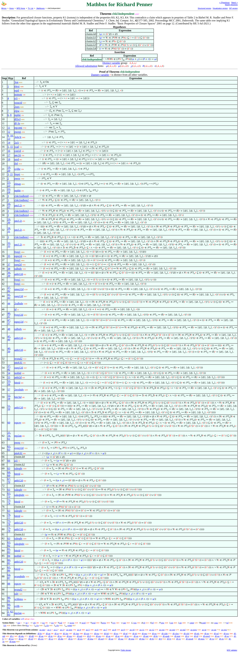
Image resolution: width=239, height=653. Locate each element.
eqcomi (18, 127)
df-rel (30, 639)
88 (8, 583)
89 (8, 604)
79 (8, 530)
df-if (89, 636)
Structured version (204, 8)
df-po (217, 636)
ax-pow (193, 629)
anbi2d (18, 377)
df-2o (221, 639)
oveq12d (19, 448)
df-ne (206, 633)
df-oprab (189, 639)
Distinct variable (111, 63)
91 (8, 600)
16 (8, 150)
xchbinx (18, 599)
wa (43, 622)
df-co (51, 639)
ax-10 (132, 629)
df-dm (60, 639)
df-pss (69, 636)
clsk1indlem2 (21, 200)
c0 (144, 622)
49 (8, 339)
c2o (47, 625)
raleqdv (18, 468)
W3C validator (232, 650)
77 (8, 517)
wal (60, 622)
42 (8, 290)
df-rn (70, 639)
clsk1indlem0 (21, 196)
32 (8, 243)
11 (8, 127)
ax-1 (49, 629)
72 (8, 500)
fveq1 (17, 252)
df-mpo (201, 639)
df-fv (169, 639)
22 (8, 189)
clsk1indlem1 (21, 237)
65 (8, 567)
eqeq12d (18, 321)
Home (11, 8)
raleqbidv (19, 495)
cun (124, 622)
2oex (17, 106)
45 (8, 336)
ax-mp (42, 629)
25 (8, 432)
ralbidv (18, 268)
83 (8, 552)
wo (52, 622)
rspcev (17, 422)
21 (11, 174)
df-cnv (41, 639)
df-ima (90, 639)
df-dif (31, 636)
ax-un (213, 629)
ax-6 (96, 629)
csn (171, 622)
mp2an (18, 435)
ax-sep (172, 629)
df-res (80, 639)
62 (11, 611)
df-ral (216, 633)
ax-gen (69, 629)
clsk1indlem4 (21, 215)
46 (8, 313)
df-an (48, 633)
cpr (180, 622)
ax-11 (141, 629)
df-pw (98, 636)
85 (8, 563)
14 (8, 142)
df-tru (96, 633)
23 (8, 182)
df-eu (154, 633)
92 (8, 607)
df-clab (164, 633)
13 (8, 138)
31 (8, 231)
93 (8, 614)
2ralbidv (18, 303)
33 (8, 246)
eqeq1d (18, 256)
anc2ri (17, 155)
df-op (136, 636)
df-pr (117, 636)
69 (8, 475)
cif (152, 622)
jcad (16, 146)
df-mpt (177, 636)
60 (8, 422)
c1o (37, 625)
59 (8, 409)
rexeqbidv (19, 576)
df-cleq (176, 633)
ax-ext (161, 629)
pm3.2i (18, 205)
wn (18, 622)
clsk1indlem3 (21, 211)
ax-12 (151, 629)
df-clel (186, 633)
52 (8, 395)
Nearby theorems (231, 5)
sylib (17, 606)
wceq (72, 622)
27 (8, 207)
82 (8, 545)
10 (11, 135)
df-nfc (196, 633)
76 (8, 514)
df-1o (211, 639)
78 (8, 524)
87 (8, 578)
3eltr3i (17, 137)
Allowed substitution (86, 66)
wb (34, 622)
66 (8, 460)
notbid (17, 373)
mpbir (17, 115)
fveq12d (18, 314)
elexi (17, 86)
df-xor (86, 633)
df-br (155, 636)
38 (8, 268)
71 (8, 527)
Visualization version (220, 8)
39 (8, 275)
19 (8, 167)
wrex (104, 622)
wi (26, 622)
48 (8, 329)
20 (8, 170)
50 (8, 351)
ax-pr (204, 629)
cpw (162, 622)
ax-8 (114, 629)
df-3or (65, 633)
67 (8, 479)
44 (8, 303)
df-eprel (206, 636)
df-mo (144, 633)
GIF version (233, 8)
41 (8, 294)
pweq (17, 442)
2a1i (16, 142)
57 (8, 389)
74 (8, 503)
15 (11, 146)
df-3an (76, 633)
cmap (69, 625)
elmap (17, 183)
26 (8, 204)
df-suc (121, 639)
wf (227, 622)
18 (8, 159)
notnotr (18, 94)
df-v (12, 636)
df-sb (134, 633)
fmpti (17, 174)
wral (93, 622)
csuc (216, 622)
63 (8, 446)
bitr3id (18, 397)
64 (8, 575)
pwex (17, 178)
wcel (83, 622)
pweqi (17, 131)
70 (8, 482)
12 (8, 131)
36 (8, 272)
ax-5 (88, 629)
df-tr (187, 636)
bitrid (17, 382)
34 (8, 435)
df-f (160, 639)
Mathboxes (40, 8)
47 (8, 320)
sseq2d (18, 264)
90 (8, 597)
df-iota (131, 639)
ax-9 (123, 629)
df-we (11, 639)
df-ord (101, 639)
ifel (16, 163)
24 (8, 192)
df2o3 (17, 119)
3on (16, 82)
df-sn (108, 636)
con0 (204, 622)
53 (8, 381)
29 (8, 219)
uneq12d (19, 289)
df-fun (142, 639)
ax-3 (62, 629)
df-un (41, 636)
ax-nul (183, 629)
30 (8, 222)
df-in (50, 636)
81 (8, 549)
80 (8, 560)
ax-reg (224, 629)
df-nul (79, 636)
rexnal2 (18, 358)
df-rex (226, 633)
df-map (12, 641)
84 (8, 555)
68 (8, 472)
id (15, 309)
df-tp (126, 636)
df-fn (152, 639)
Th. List (30, 8)
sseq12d (18, 296)
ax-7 (105, 629)
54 (8, 373)
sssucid (18, 102)
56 (8, 384)
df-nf (125, 633)
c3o (57, 625)
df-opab (166, 636)
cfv (4, 625)
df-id (196, 636)
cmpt (192, 622)
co (28, 625)
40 (8, 348)
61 (8, 438)
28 (8, 228)
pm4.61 (18, 362)
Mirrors (3, 8)
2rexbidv (19, 389)
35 (8, 256)
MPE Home (21, 8)
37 (8, 264)
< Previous (224, 2)
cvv (114, 622)
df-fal (106, 633)
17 (8, 155)
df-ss (59, 636)
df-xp (21, 639)
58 (8, 398)
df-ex (116, 633)
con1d (17, 150)
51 (8, 406)
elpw (17, 110)
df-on (111, 639)
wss (135, 622)
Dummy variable (100, 74)
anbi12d (18, 274)
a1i (16, 98)
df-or (56, 633)
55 (8, 377)
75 (8, 521)
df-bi (40, 633)
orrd (16, 159)
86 (8, 570)
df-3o (17, 123)
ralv (16, 593)
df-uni (146, 636)
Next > (234, 2)
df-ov (178, 639)
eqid (16, 90)
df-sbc (21, 636)
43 (8, 297)
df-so (226, 636)
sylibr (17, 169)
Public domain (126, 650)
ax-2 (55, 629)
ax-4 (79, 629)
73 (8, 496)
